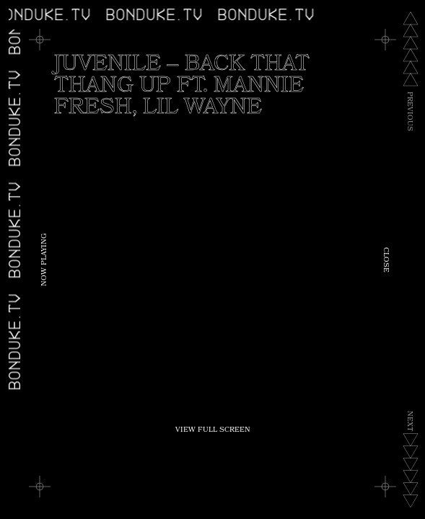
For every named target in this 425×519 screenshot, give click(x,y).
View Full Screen (212, 430)
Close (385, 259)
